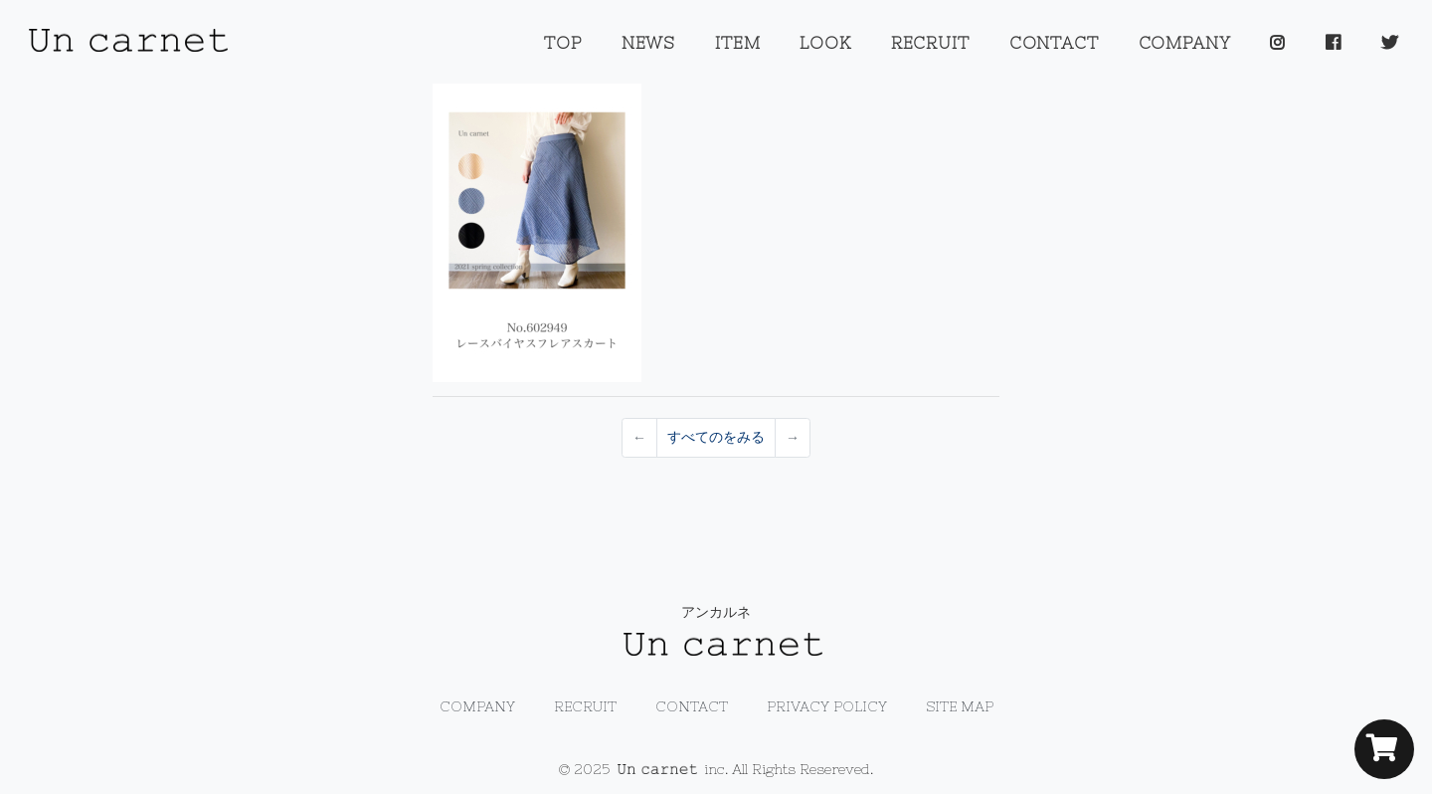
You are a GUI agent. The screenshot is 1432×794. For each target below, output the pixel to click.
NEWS (648, 43)
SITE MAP (959, 706)
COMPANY (1185, 43)
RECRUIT (930, 43)
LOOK (825, 43)
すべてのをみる (716, 437)
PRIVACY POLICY (827, 706)
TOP (563, 43)
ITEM (737, 43)
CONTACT (1054, 43)
